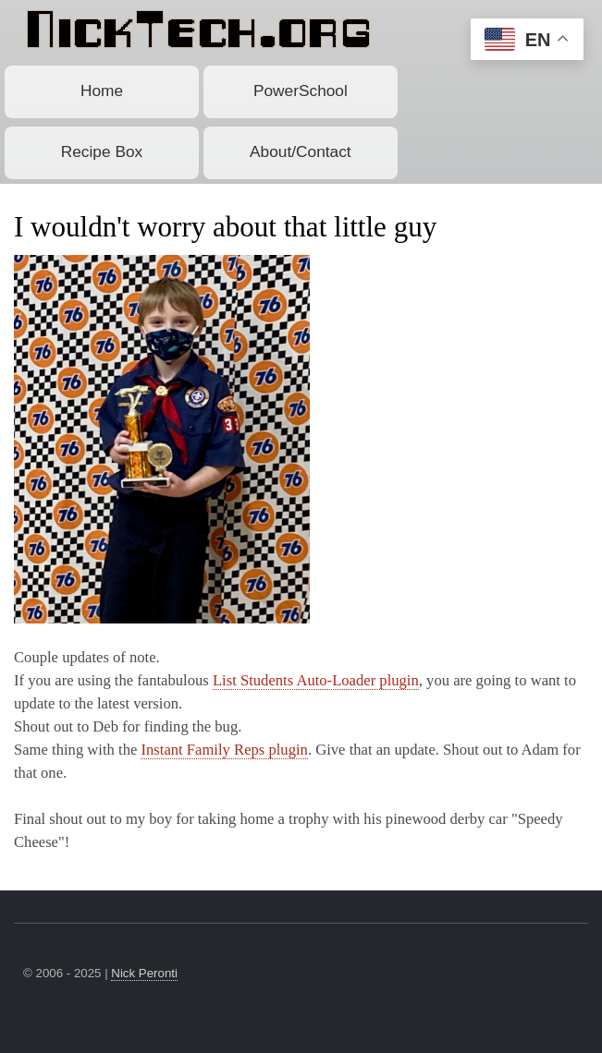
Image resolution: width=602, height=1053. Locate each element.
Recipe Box (101, 151)
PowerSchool (300, 90)
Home (101, 90)
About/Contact (300, 151)
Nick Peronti (144, 973)
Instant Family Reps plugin (224, 749)
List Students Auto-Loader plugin (316, 680)
